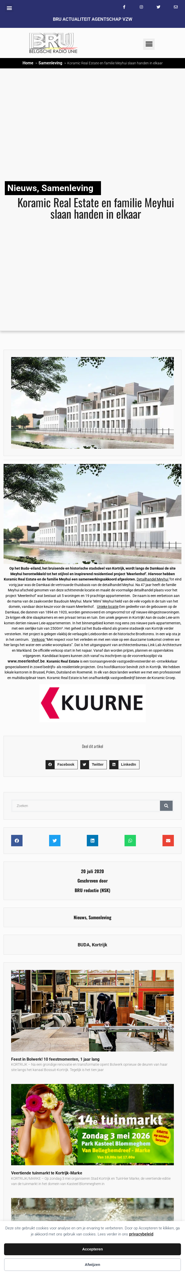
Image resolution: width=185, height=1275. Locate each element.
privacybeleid (141, 1234)
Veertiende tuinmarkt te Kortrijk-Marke (46, 1173)
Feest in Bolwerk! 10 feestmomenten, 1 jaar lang (55, 1059)
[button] (9, 8)
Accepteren (92, 1249)
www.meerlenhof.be (26, 661)
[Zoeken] (166, 806)
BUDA (84, 944)
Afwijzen (92, 1264)
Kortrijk (99, 944)
